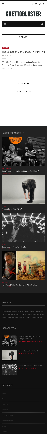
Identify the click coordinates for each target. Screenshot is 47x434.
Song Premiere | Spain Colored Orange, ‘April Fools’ (20, 171)
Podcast (5, 404)
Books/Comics (7, 421)
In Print (4, 426)
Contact (5, 432)
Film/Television (7, 415)
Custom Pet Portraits (9, 109)
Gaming (5, 48)
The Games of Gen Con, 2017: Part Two (23, 51)
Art (3, 399)
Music (4, 206)
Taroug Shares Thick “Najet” (12, 209)
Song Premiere (6, 168)
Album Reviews (6, 282)
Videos (4, 244)
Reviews (5, 410)
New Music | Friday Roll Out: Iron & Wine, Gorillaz (19, 285)
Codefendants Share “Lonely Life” (14, 247)
